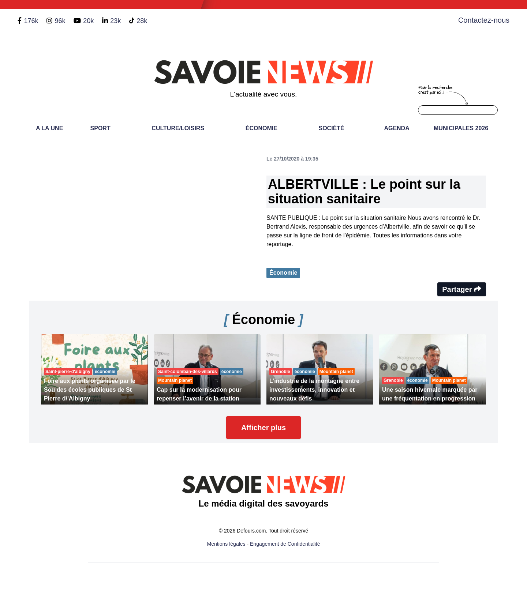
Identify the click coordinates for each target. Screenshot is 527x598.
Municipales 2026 (461, 128)
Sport (100, 128)
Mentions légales (226, 544)
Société (331, 128)
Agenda (396, 128)
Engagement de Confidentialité (285, 544)
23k (115, 21)
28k (142, 21)
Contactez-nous (483, 20)
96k (60, 21)
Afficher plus (263, 428)
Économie (261, 128)
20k (88, 21)
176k (31, 21)
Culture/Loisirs (178, 128)
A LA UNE (49, 128)
